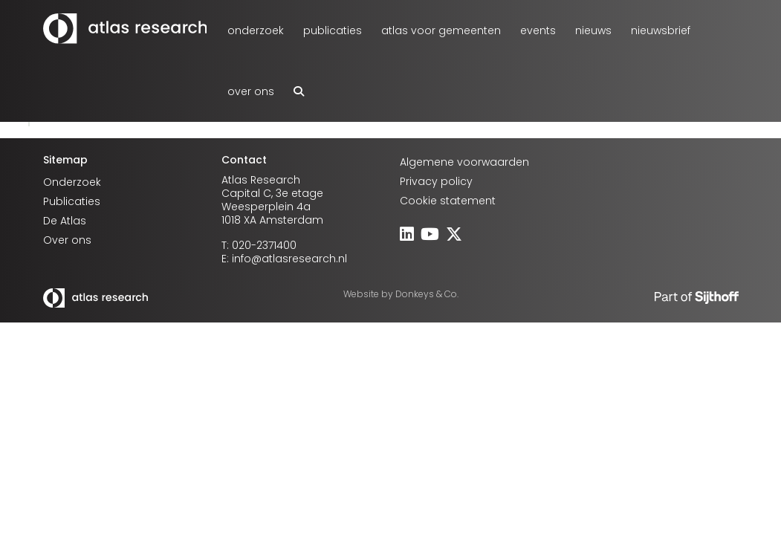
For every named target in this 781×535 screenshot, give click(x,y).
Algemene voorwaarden (464, 162)
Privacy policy (436, 181)
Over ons (250, 91)
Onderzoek (255, 30)
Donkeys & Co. (426, 294)
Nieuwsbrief (660, 30)
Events (538, 30)
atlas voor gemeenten (441, 30)
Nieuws (593, 30)
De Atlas (64, 220)
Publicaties (332, 30)
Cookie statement (448, 200)
